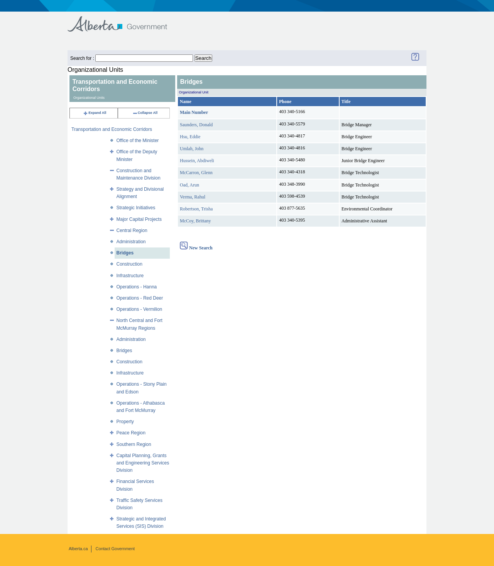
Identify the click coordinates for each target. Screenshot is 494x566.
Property (125, 421)
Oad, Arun (189, 185)
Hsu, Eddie (190, 136)
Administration (131, 241)
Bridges (125, 253)
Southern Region (134, 444)
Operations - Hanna (137, 287)
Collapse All (144, 113)
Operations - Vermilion (139, 309)
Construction (129, 264)
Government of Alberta (124, 20)
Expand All (94, 113)
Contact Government (115, 548)
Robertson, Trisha (196, 209)
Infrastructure (130, 275)
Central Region (132, 230)
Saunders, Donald (196, 124)
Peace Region (131, 433)
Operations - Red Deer (140, 298)
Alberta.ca (78, 548)
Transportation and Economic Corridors (111, 129)
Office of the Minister (138, 140)
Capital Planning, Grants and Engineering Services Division (143, 463)
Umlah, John (191, 148)
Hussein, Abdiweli (197, 160)
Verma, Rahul (192, 197)
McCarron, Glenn (196, 172)
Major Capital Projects (139, 219)
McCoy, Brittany (195, 221)
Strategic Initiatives (136, 207)
